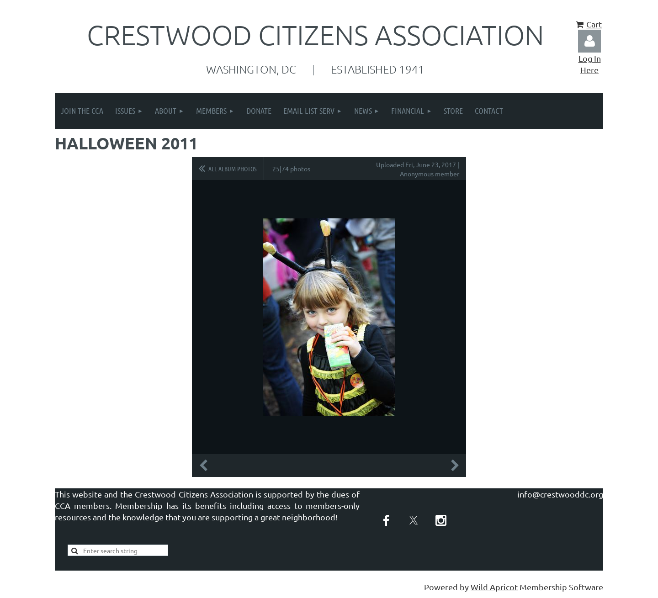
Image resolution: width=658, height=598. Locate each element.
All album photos (232, 168)
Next (454, 465)
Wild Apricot (494, 587)
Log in (589, 41)
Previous (203, 465)
